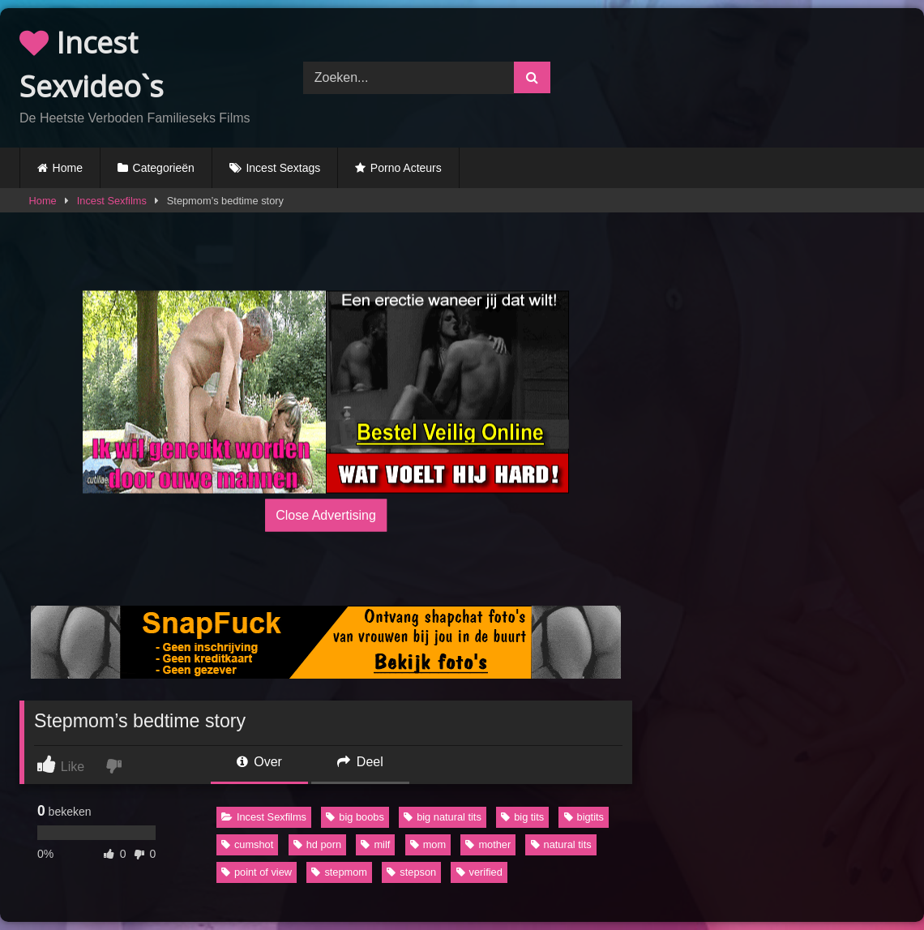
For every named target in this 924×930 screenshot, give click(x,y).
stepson (411, 872)
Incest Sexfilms (112, 201)
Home (68, 167)
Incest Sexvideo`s (91, 64)
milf (375, 844)
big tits (522, 817)
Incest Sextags (283, 167)
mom (428, 844)
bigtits (584, 817)
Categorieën (164, 167)
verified (479, 872)
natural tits (561, 844)
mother (488, 844)
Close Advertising (326, 514)
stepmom (339, 872)
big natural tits (442, 817)
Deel (360, 762)
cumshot (247, 844)
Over (259, 762)
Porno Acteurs (406, 167)
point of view (256, 872)
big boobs (355, 817)
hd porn (317, 844)
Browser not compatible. (754, 75)
